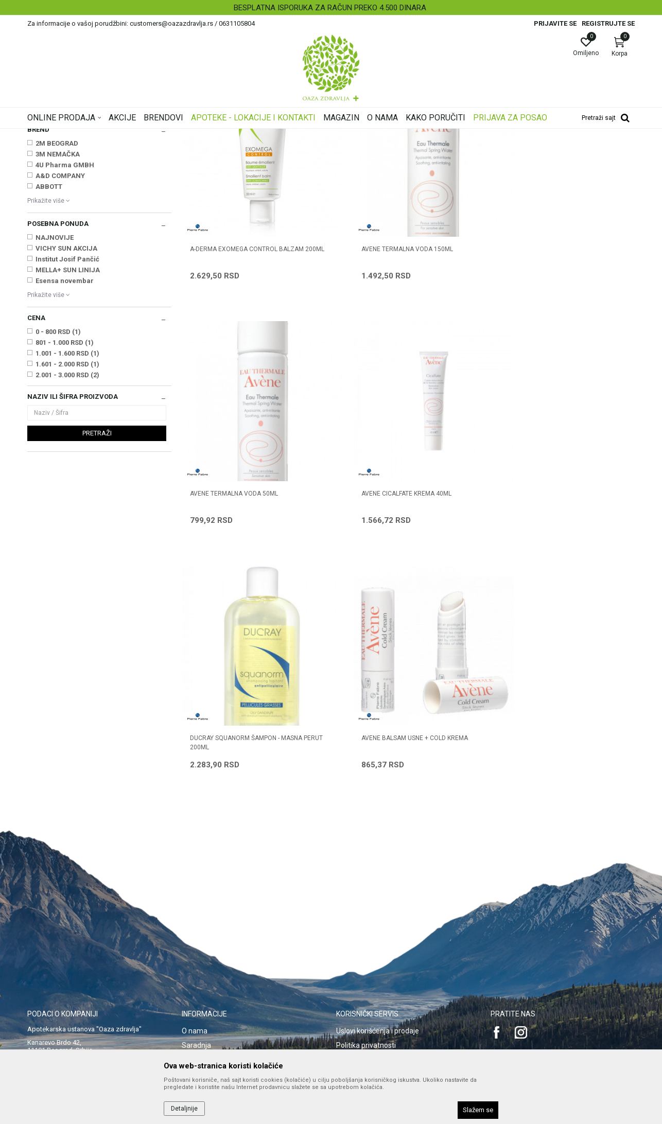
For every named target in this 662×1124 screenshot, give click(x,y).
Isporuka (350, 953)
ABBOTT (49, 315)
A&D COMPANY (60, 304)
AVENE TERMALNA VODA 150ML (390, 360)
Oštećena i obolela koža (65, 215)
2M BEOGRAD (57, 272)
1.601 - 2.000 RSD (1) (67, 493)
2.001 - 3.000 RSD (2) (67, 503)
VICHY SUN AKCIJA (66, 377)
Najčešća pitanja (208, 924)
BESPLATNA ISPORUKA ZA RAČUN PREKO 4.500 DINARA (330, 7)
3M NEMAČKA (58, 283)
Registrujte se (608, 23)
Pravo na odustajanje (370, 1010)
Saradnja (196, 895)
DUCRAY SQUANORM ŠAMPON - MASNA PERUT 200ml (400, 593)
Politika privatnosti (366, 895)
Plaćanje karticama (367, 938)
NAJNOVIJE (55, 366)
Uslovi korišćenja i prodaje (377, 880)
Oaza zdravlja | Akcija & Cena (69, 135)
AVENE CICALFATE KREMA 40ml (235, 588)
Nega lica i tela (53, 194)
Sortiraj (413, 151)
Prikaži (503, 151)
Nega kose (47, 205)
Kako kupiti (353, 909)
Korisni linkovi (203, 938)
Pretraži (97, 562)
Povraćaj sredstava (367, 996)
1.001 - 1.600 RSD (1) (67, 482)
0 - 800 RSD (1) (58, 460)
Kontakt (194, 909)
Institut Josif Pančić (67, 388)
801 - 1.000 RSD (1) (65, 471)
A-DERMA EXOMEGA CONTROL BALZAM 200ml (247, 365)
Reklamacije (356, 981)
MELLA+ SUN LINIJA (68, 398)
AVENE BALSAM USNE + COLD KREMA (552, 588)
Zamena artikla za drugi (374, 967)
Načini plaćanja (360, 924)
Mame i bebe (50, 184)
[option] (331, 7)
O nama (194, 880)
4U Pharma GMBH (65, 293)
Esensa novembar (65, 409)
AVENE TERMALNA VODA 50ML (543, 360)
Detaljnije (184, 1108)
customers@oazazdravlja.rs (73, 958)
